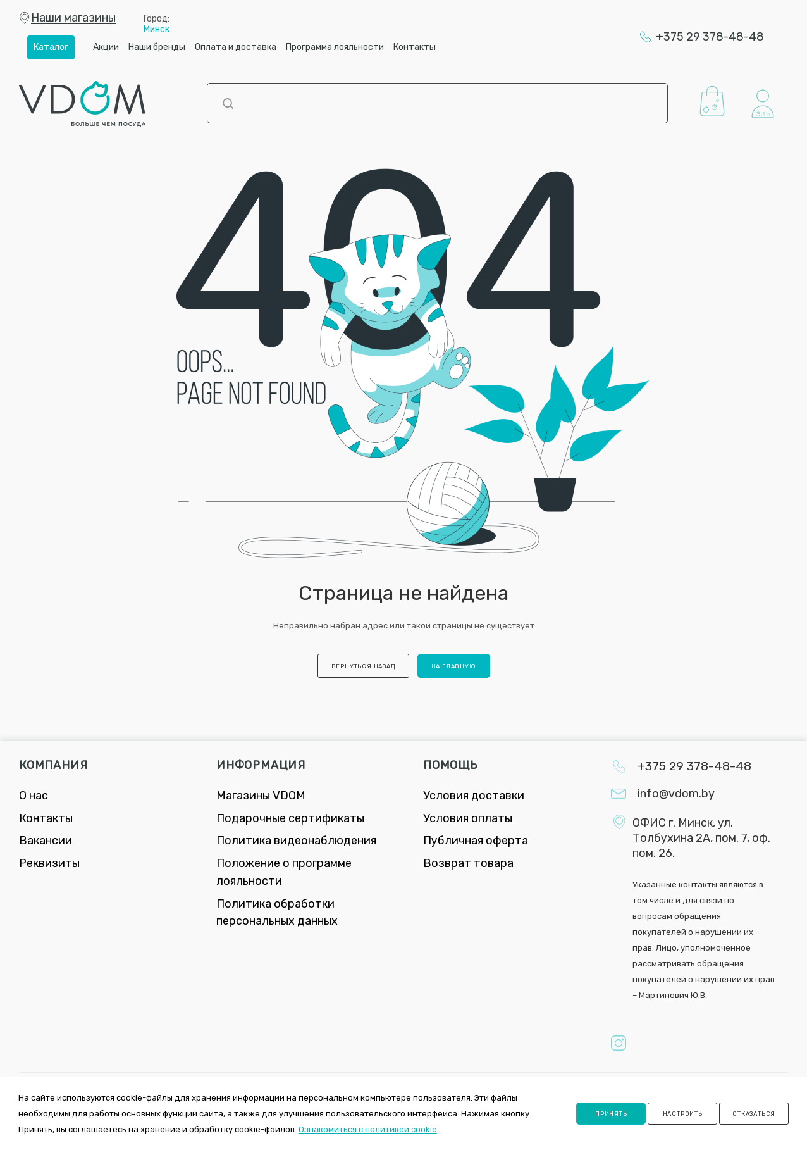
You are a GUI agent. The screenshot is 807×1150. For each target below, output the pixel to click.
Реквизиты (49, 863)
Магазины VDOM (260, 796)
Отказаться (753, 1113)
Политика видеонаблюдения (296, 840)
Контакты (46, 818)
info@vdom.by (676, 794)
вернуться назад (363, 666)
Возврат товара (468, 863)
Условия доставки (473, 796)
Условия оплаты (467, 818)
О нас (33, 796)
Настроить (683, 1113)
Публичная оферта (475, 840)
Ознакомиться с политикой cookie (368, 1129)
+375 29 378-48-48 (710, 37)
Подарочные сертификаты (290, 818)
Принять (611, 1113)
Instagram (618, 1043)
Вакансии (45, 840)
